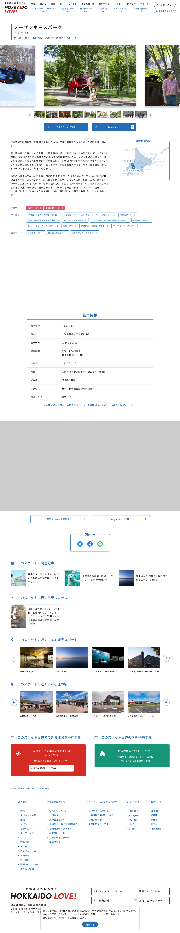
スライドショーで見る (61, 127)
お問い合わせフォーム (150, 900)
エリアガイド (105, 4)
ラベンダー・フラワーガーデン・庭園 (110, 220)
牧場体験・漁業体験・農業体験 (43, 220)
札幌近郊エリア (55, 208)
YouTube (133, 819)
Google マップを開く (128, 519)
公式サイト (68, 397)
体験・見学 (70, 226)
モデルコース (88, 4)
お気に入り (164, 4)
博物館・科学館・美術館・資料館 (44, 214)
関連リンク (55, 842)
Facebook (134, 811)
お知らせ (24, 855)
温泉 (62, 4)
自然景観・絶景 (142, 220)
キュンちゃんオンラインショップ (44, 10)
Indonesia (156, 828)
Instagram (134, 815)
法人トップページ (58, 811)
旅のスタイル (128, 214)
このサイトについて (98, 811)
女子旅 (70, 214)
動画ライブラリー (29, 864)
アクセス (144, 4)
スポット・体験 (47, 4)
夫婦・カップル (88, 214)
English (154, 811)
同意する (90, 924)
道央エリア (35, 208)
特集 (33, 4)
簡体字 (154, 819)
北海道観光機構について (100, 815)
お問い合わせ (95, 819)
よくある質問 (27, 869)
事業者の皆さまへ (165, 10)
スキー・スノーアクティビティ (43, 226)
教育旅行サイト (57, 833)
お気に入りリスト (29, 851)
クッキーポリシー (58, 917)
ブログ (132, 828)
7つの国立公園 (102, 10)
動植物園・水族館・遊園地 (94, 226)
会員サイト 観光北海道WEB (63, 824)
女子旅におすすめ (57, 232)
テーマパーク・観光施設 (125, 226)
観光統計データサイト (60, 828)
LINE (131, 824)
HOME (13, 788)
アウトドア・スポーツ (75, 220)
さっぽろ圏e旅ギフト (140, 10)
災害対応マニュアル (98, 824)
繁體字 (154, 815)
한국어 (154, 824)
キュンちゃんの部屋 (120, 10)
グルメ (119, 4)
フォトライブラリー (59, 837)
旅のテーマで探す (86, 10)
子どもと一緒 (36, 232)
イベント (72, 4)
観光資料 (24, 860)
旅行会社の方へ (57, 819)
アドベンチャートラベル (84, 232)
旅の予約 (131, 4)
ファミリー (109, 214)
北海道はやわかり (68, 10)
